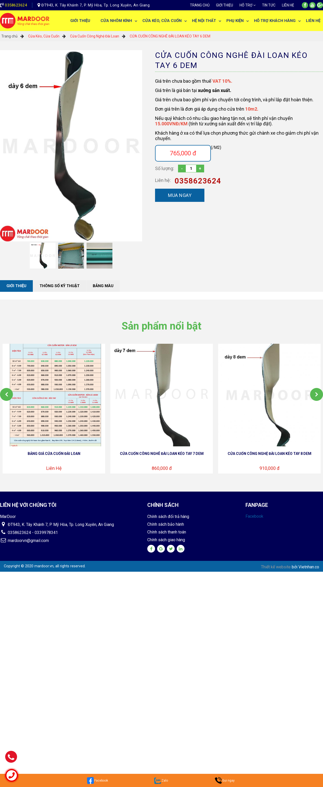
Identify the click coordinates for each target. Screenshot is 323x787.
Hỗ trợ (246, 5)
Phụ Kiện (235, 20)
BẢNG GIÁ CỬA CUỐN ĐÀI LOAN (54, 454)
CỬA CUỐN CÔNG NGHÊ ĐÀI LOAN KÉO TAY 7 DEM (162, 454)
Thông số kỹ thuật (60, 286)
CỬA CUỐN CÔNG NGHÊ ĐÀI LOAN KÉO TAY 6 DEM (170, 36)
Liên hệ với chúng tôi (28, 505)
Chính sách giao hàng (166, 539)
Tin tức (268, 5)
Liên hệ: (163, 180)
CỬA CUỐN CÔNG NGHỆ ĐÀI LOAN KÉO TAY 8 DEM (269, 454)
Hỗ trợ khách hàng (275, 20)
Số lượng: (164, 168)
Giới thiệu (224, 5)
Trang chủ (200, 5)
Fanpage (256, 505)
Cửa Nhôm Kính (116, 20)
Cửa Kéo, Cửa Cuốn (162, 20)
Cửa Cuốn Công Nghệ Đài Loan (94, 36)
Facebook (254, 516)
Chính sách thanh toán (166, 532)
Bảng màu (103, 286)
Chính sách (163, 505)
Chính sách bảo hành (165, 524)
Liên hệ (288, 5)
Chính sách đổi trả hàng (168, 516)
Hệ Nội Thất (204, 20)
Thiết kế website (276, 566)
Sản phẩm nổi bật (161, 326)
